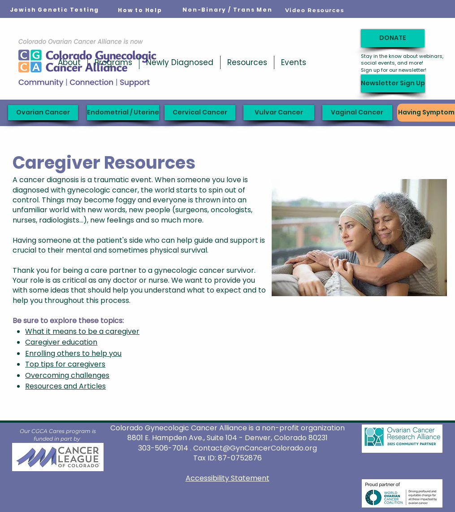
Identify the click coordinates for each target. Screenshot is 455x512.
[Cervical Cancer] (200, 112)
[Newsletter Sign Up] (393, 83)
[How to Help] (140, 10)
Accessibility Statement (227, 478)
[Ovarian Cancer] (43, 112)
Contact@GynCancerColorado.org (255, 448)
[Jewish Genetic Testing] (55, 10)
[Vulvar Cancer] (278, 112)
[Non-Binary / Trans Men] (228, 10)
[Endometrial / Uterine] (123, 112)
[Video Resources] (315, 10)
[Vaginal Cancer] (357, 112)
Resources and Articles (65, 386)
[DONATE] (393, 38)
